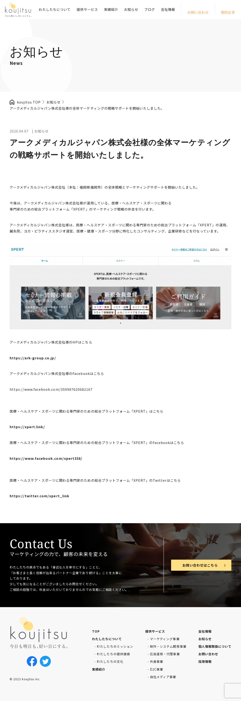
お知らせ (131, 9)
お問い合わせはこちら (200, 565)
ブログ (149, 9)
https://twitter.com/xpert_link (39, 495)
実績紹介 (111, 9)
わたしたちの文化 (110, 661)
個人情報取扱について (214, 646)
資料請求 (228, 12)
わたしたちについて (55, 9)
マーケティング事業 (164, 639)
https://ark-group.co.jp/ (33, 357)
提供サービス (87, 9)
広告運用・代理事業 (165, 654)
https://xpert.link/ (27, 426)
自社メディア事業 (163, 677)
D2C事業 (156, 669)
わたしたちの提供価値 (113, 654)
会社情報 (168, 9)
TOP (96, 631)
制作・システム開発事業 (168, 646)
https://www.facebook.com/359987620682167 (51, 389)
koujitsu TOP (29, 102)
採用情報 (205, 661)
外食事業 (156, 661)
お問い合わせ (198, 12)
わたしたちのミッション (115, 646)
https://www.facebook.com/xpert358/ (46, 458)
